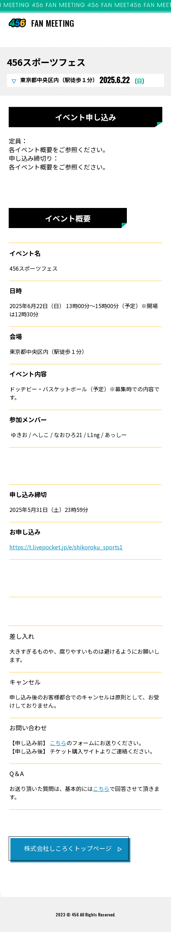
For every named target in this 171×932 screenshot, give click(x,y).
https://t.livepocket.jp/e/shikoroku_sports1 (66, 547)
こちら (58, 743)
